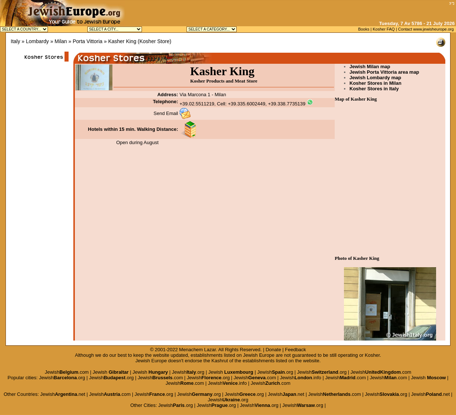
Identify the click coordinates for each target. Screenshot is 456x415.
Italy (15, 41)
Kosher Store (154, 41)
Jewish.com (66, 372)
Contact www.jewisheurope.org (426, 29)
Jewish (111, 372)
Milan (61, 41)
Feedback (295, 349)
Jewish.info (300, 377)
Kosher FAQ (384, 29)
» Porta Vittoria (85, 41)
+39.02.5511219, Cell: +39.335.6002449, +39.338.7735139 (243, 104)
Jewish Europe (258, 355)
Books (363, 29)
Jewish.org (188, 372)
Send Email (166, 113)
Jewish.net (62, 394)
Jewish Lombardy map (375, 77)
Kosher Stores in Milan (375, 83)
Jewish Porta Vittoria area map (384, 72)
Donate (273, 349)
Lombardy (37, 41)
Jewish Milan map (369, 66)
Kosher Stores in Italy (374, 88)
